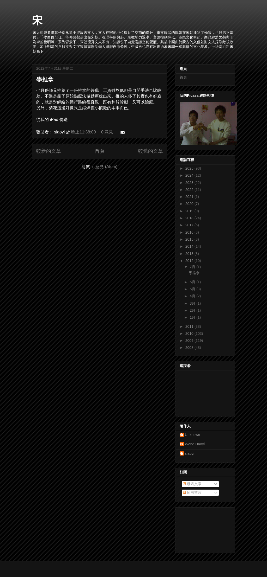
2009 (190, 340)
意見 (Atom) (106, 166)
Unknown (192, 435)
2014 (190, 246)
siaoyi (189, 453)
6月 (193, 282)
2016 (190, 232)
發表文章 (192, 484)
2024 (190, 175)
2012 (190, 261)
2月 (193, 310)
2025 (190, 168)
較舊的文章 (150, 151)
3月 (193, 303)
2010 (190, 333)
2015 (190, 239)
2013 (190, 254)
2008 (190, 347)
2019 (190, 211)
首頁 (100, 151)
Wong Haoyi (195, 444)
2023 (190, 183)
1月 (193, 317)
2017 (190, 225)
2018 (190, 218)
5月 (193, 289)
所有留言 (192, 492)
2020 (190, 204)
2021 (190, 197)
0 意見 (107, 132)
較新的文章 (48, 151)
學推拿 (44, 79)
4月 (193, 296)
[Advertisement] (203, 528)
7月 (193, 267)
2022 (190, 190)
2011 (190, 326)
